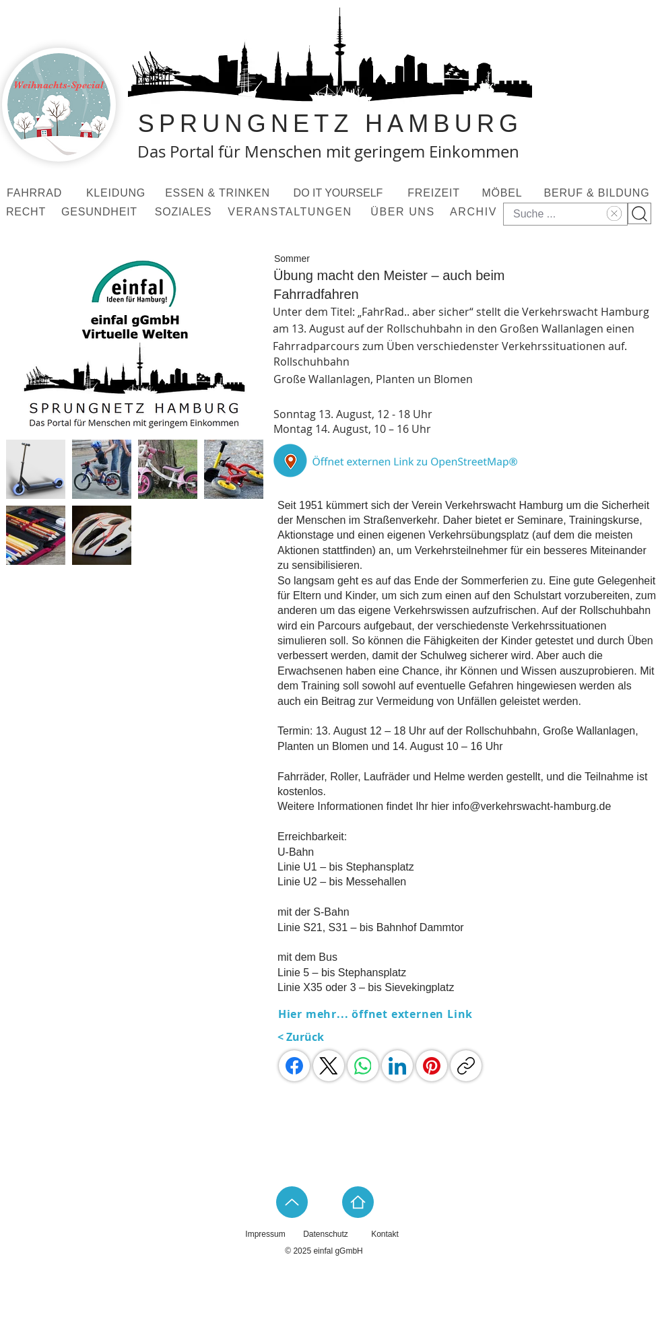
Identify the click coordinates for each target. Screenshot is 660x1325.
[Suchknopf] (639, 213)
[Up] (292, 1202)
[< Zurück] (311, 1036)
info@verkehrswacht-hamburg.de (531, 806)
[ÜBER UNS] (404, 212)
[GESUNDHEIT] (100, 212)
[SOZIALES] (184, 212)
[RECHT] (27, 212)
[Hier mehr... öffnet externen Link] (376, 1013)
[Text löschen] (612, 213)
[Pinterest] (431, 1065)
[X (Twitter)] (328, 1065)
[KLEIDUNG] (117, 193)
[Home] (358, 1202)
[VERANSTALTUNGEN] (291, 212)
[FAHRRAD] (35, 193)
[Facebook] (294, 1065)
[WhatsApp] (363, 1065)
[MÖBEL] (503, 193)
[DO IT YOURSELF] (339, 193)
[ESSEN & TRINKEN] (219, 193)
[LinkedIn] (397, 1065)
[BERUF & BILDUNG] (598, 193)
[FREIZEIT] (435, 193)
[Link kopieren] (466, 1065)
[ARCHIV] (475, 212)
